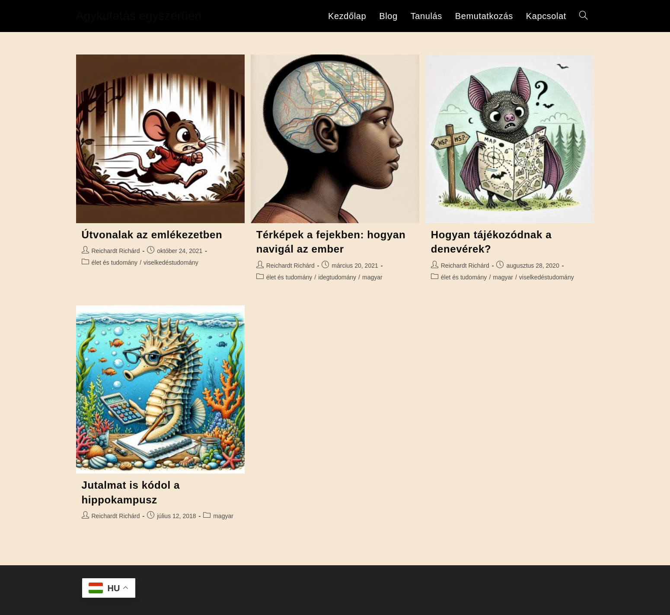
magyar (372, 277)
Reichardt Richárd (116, 250)
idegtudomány (337, 277)
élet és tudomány (115, 262)
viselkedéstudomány (171, 262)
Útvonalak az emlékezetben (152, 234)
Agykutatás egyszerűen (138, 15)
